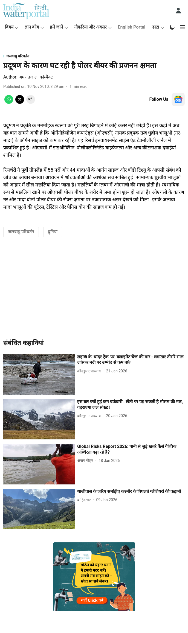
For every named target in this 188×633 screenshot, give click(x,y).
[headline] (131, 360)
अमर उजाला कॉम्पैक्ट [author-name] (36, 77)
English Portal (131, 27)
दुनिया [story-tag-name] (52, 231)
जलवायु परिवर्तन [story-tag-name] (21, 231)
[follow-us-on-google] (178, 99)
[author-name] (90, 371)
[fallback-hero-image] (39, 374)
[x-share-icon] (19, 102)
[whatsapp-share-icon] (8, 102)
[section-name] (94, 55)
